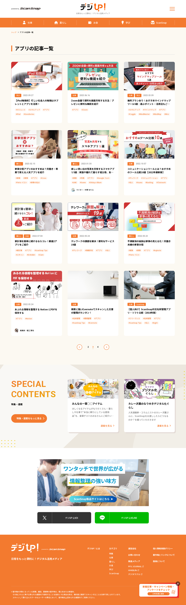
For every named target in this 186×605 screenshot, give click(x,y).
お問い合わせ (134, 554)
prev (79, 347)
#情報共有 (89, 250)
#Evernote (92, 323)
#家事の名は (35, 182)
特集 (111, 553)
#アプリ (46, 109)
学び (18, 95)
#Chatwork (161, 182)
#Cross (43, 178)
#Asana (139, 182)
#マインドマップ (149, 109)
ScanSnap (140, 304)
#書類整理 (87, 318)
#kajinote (157, 250)
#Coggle (132, 114)
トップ (13, 32)
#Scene (83, 182)
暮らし (18, 163)
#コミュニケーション (149, 178)
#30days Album (95, 182)
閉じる (178, 583)
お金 (27, 236)
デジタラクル (134, 574)
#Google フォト (103, 178)
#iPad (18, 114)
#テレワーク (133, 178)
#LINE (74, 182)
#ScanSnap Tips (41, 250)
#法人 (131, 182)
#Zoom (85, 109)
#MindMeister (144, 114)
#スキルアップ (34, 109)
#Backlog (149, 182)
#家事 (26, 178)
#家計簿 (19, 250)
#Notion (28, 318)
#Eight (155, 323)
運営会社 (132, 548)
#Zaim (41, 254)
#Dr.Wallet (31, 254)
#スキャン (20, 254)
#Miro (166, 114)
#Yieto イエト (21, 182)
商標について (159, 561)
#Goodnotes (29, 114)
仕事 (74, 95)
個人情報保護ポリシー (163, 548)
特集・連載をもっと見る (29, 418)
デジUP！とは (93, 548)
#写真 (82, 178)
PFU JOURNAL (135, 566)
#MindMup (157, 114)
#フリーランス (134, 318)
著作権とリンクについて (164, 554)
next (106, 347)
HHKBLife (132, 570)
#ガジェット (20, 109)
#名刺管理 (76, 318)
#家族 (18, 178)
